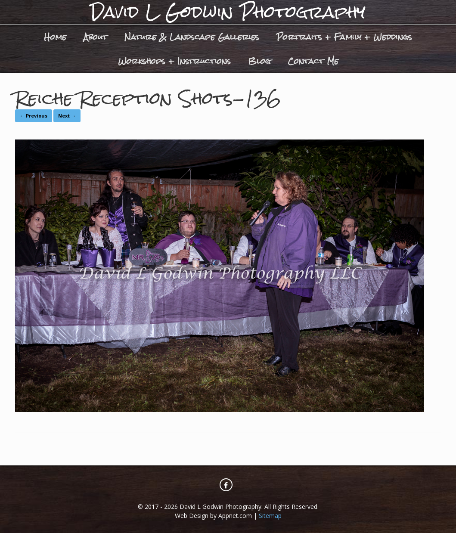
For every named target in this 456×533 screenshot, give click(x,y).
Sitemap (270, 515)
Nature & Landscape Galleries (191, 37)
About (95, 37)
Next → (67, 115)
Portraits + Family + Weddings (344, 37)
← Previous (33, 115)
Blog (259, 61)
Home (55, 37)
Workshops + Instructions (174, 61)
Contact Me (313, 61)
